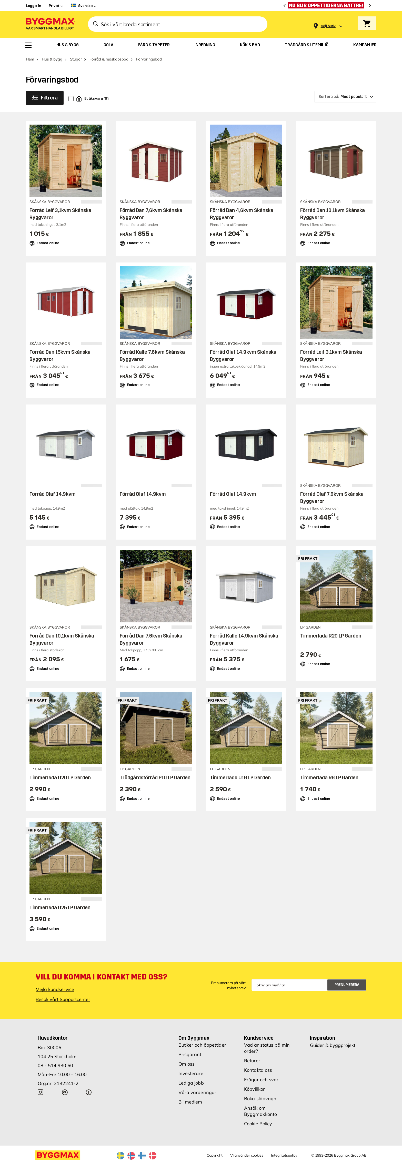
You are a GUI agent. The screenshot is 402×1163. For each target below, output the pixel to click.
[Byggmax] (50, 24)
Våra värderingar (197, 1092)
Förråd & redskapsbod (108, 59)
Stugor (76, 59)
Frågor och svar (261, 1080)
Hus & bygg (52, 59)
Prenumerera (347, 985)
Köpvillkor (254, 1089)
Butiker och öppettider (202, 1045)
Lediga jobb (191, 1083)
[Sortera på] (345, 96)
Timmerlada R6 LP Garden (329, 777)
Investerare (190, 1073)
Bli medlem (190, 1102)
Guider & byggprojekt (332, 1045)
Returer (252, 1061)
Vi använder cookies (246, 1155)
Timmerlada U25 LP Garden (60, 907)
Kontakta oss (258, 1070)
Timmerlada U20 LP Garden (60, 777)
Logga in (33, 5)
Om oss (186, 1064)
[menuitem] (28, 45)
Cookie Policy (258, 1124)
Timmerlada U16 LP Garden (240, 777)
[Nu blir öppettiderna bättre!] (327, 5)
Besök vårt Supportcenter (63, 999)
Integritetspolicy (284, 1155)
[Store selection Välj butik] (328, 26)
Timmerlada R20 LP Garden (330, 636)
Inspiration (322, 1038)
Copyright (215, 1155)
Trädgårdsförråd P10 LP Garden (155, 777)
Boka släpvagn (260, 1098)
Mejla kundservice (55, 989)
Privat (54, 5)
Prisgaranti (190, 1054)
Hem (30, 59)
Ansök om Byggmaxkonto (260, 1111)
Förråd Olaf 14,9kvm (52, 494)
